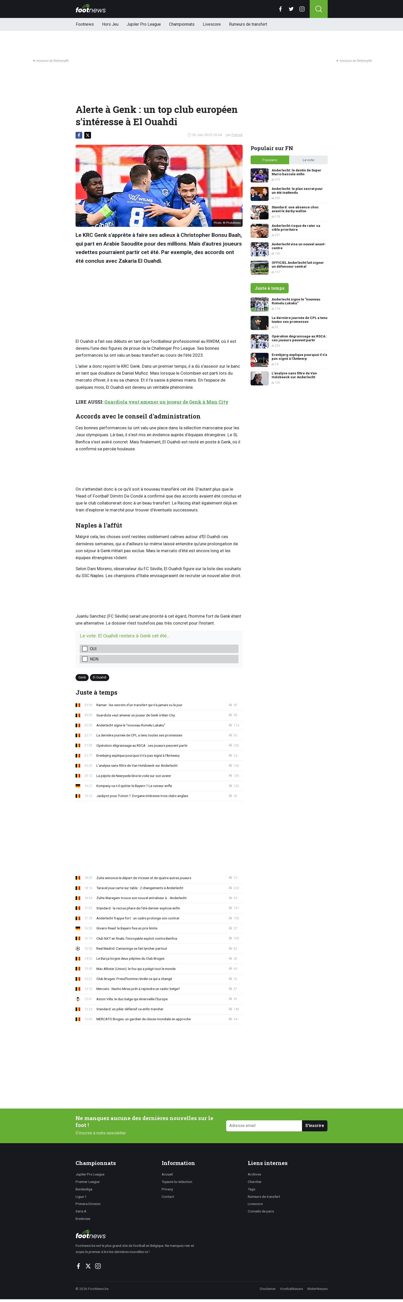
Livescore (212, 24)
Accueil (167, 1174)
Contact (168, 1196)
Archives (254, 1174)
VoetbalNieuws (291, 1289)
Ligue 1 (81, 1196)
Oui (93, 648)
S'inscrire (314, 1125)
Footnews (85, 24)
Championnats (182, 24)
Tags (251, 1189)
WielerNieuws (317, 1289)
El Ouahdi (99, 677)
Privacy (167, 1189)
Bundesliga (84, 1189)
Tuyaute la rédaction (177, 1182)
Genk (82, 677)
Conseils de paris (261, 1211)
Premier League (87, 1182)
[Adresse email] (264, 1125)
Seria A (81, 1211)
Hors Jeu (110, 24)
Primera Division (88, 1204)
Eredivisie (83, 1219)
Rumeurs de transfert (248, 24)
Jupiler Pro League (144, 24)
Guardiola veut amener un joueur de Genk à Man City (166, 402)
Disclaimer (268, 1289)
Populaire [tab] (269, 160)
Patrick (237, 135)
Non (94, 659)
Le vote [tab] (308, 160)
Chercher (255, 1182)
